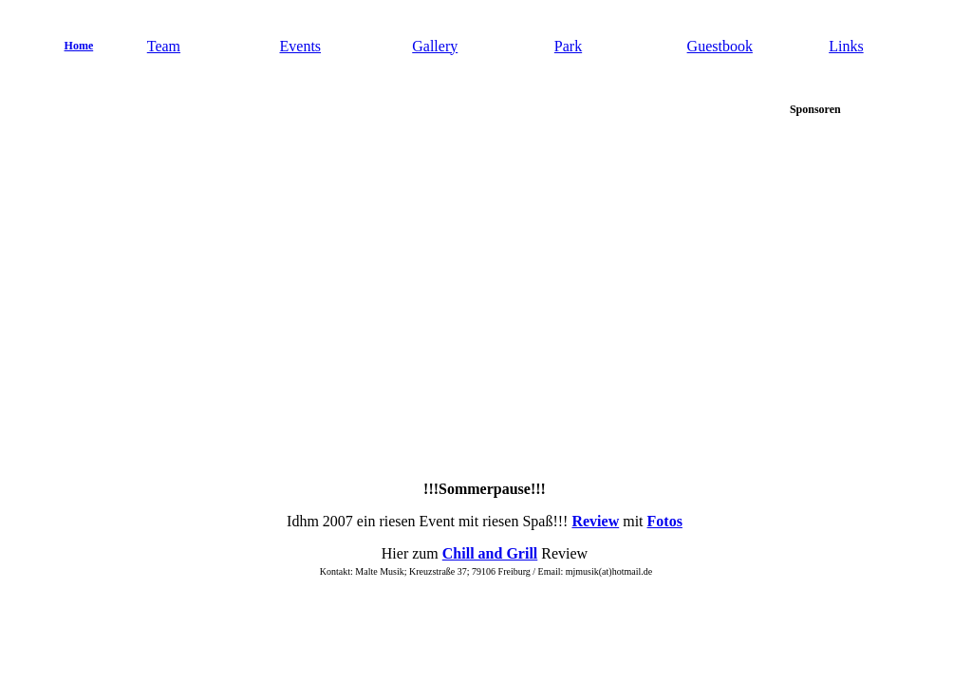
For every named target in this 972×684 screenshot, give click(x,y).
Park (568, 46)
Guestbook (720, 46)
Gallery (435, 46)
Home (79, 45)
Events (301, 46)
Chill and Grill (489, 553)
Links (846, 46)
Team (163, 46)
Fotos (664, 521)
